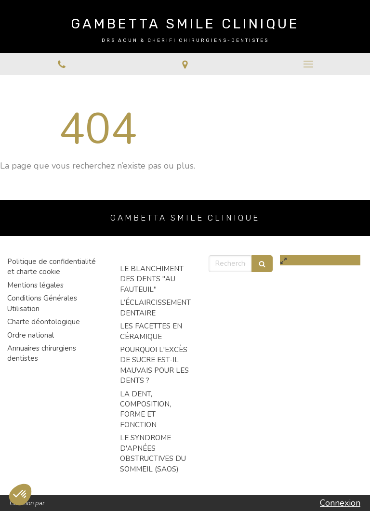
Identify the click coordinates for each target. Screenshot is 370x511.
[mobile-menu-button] (308, 64)
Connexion (340, 503)
